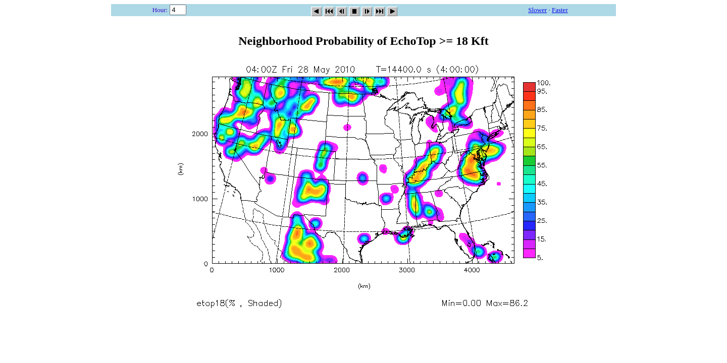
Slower (537, 10)
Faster (560, 10)
